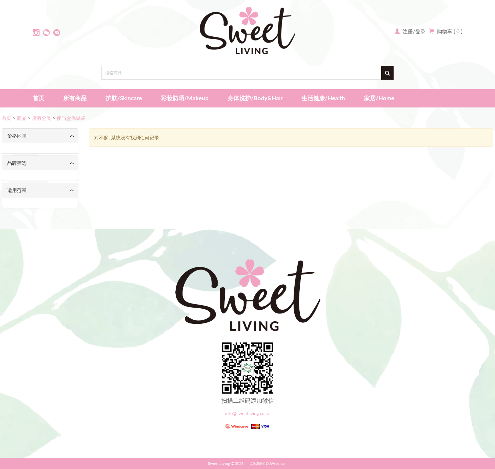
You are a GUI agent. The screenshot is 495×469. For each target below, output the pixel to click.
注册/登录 (413, 31)
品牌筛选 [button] (16, 163)
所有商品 (75, 98)
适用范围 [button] (16, 190)
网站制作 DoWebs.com (268, 463)
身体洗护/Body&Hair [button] (255, 98)
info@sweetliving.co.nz (247, 413)
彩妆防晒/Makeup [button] (185, 98)
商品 (21, 118)
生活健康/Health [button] (323, 98)
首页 (38, 98)
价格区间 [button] (16, 136)
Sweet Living (219, 463)
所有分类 (41, 118)
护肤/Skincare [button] (124, 98)
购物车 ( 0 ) (449, 31)
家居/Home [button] (379, 98)
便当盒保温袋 (71, 118)
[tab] (40, 136)
